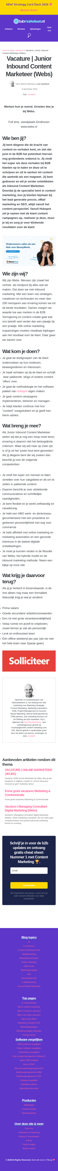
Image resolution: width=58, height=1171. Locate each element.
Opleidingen (35, 29)
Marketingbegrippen (29, 1027)
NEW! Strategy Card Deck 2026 (27, 4)
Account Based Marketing (29, 986)
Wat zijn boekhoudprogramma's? (29, 1068)
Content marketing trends (29, 950)
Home (5, 50)
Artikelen (9, 29)
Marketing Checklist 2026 (29, 1023)
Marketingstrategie (29, 970)
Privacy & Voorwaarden (29, 1136)
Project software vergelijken (29, 1048)
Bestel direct (29, 10)
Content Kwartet (29, 1109)
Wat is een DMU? (29, 1019)
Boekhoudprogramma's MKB (29, 1072)
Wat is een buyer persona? (29, 1015)
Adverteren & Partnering (29, 1132)
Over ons (29, 1128)
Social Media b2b (29, 978)
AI (29, 942)
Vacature (20, 50)
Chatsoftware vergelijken (29, 1052)
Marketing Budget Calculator (29, 1031)
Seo (29, 974)
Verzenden (29, 885)
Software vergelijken (29, 1080)
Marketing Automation (29, 958)
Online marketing (29, 962)
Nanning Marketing (32, 722)
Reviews (21, 29)
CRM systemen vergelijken (29, 1044)
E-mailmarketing (29, 1003)
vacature (31, 94)
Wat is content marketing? (29, 1007)
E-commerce (29, 946)
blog (11, 50)
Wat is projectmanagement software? (29, 1056)
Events (29, 1140)
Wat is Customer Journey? (29, 1011)
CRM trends (29, 966)
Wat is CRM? (29, 1064)
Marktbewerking (29, 954)
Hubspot (22, 391)
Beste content (29, 1148)
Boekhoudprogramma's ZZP (29, 1076)
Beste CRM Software (29, 1060)
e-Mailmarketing (29, 982)
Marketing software (29, 1084)
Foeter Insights (29, 1144)
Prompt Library (29, 1035)
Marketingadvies (29, 1113)
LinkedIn (31, 736)
